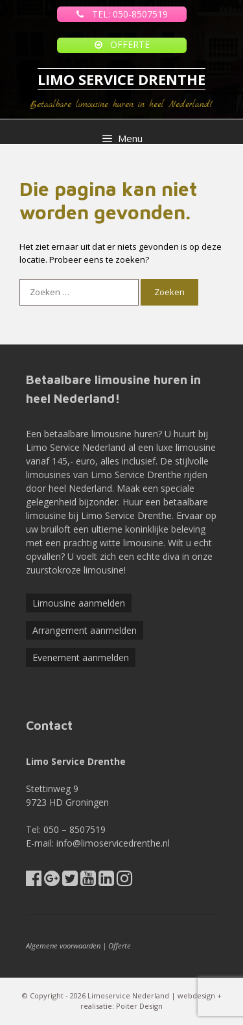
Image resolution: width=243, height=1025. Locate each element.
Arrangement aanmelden (84, 630)
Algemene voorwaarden (63, 945)
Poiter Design (139, 1006)
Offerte (119, 945)
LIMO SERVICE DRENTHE (121, 79)
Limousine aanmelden (78, 603)
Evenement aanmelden (80, 657)
